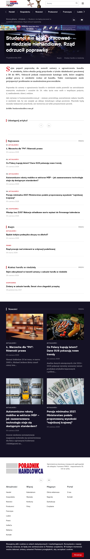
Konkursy (29, 502)
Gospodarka (25, 12)
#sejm (59, 58)
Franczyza (67, 12)
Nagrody (50, 497)
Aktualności (13, 145)
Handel (12, 12)
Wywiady (29, 497)
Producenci (53, 12)
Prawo (8, 245)
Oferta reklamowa (53, 492)
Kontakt (9, 535)
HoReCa (9, 525)
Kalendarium (30, 492)
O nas (69, 492)
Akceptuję (78, 555)
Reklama (9, 530)
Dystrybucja (51, 502)
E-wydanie (50, 506)
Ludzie (80, 12)
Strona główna (11, 19)
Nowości (39, 12)
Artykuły (22, 19)
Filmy (28, 506)
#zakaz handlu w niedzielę (74, 58)
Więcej (81, 141)
